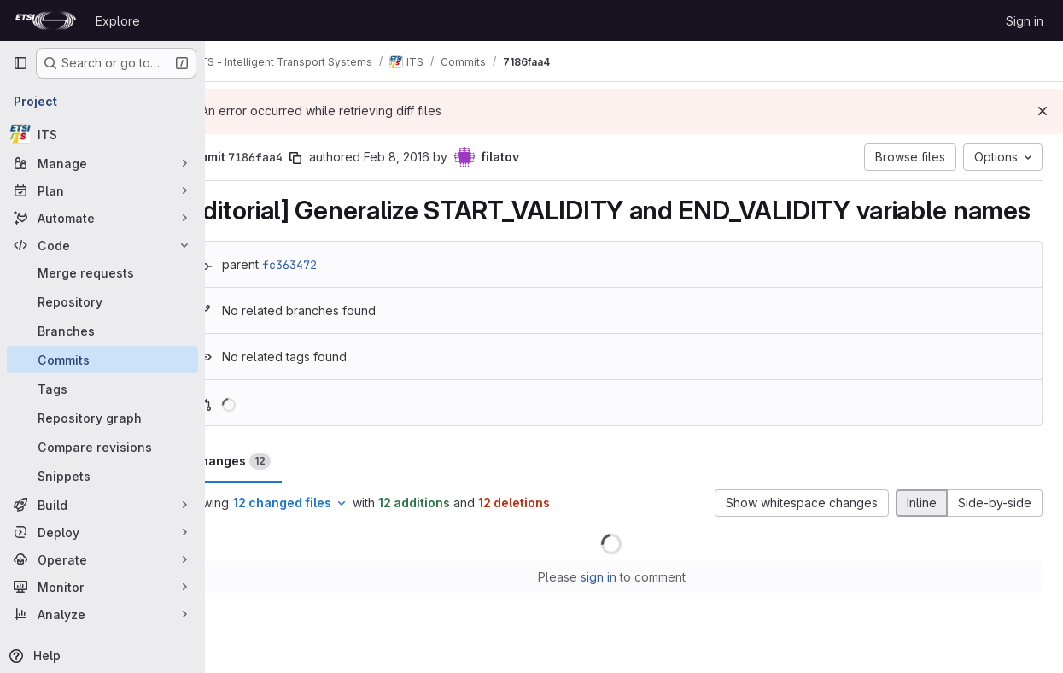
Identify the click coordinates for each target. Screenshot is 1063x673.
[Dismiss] (1042, 111)
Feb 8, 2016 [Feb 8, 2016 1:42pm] (442, 156)
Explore (118, 21)
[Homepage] (45, 20)
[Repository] (102, 301)
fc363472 (334, 296)
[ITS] (102, 134)
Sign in (1024, 21)
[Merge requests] (102, 272)
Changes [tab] (276, 493)
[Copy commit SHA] (340, 158)
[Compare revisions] (102, 446)
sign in (621, 609)
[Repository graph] (102, 417)
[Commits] (102, 359)
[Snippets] (102, 475)
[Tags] (102, 388)
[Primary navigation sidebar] (20, 63)
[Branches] (102, 330)
